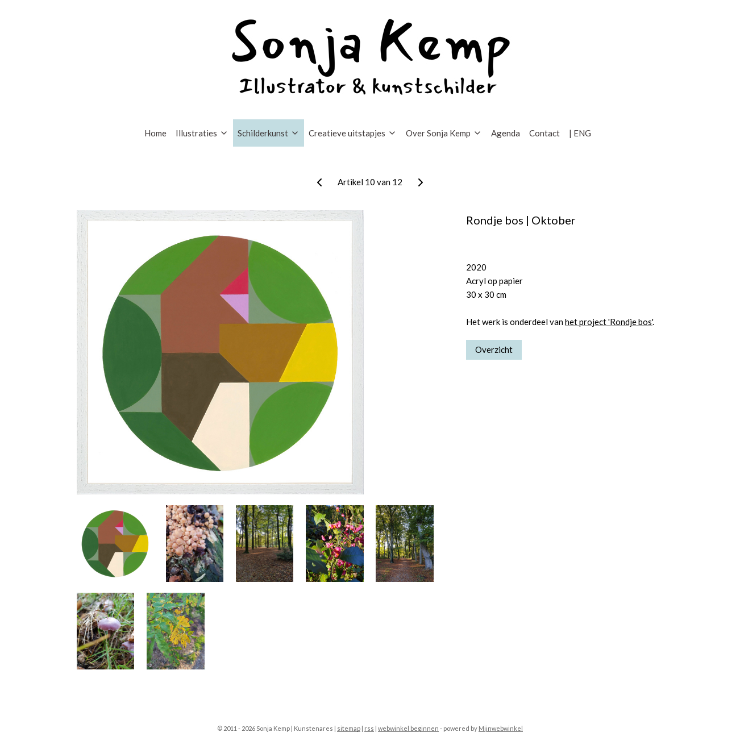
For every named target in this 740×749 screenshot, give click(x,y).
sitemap (348, 728)
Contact (544, 133)
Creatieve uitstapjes (353, 133)
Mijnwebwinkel (501, 728)
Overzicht (494, 349)
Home (155, 133)
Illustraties (202, 133)
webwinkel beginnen (408, 728)
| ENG (580, 133)
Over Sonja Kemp (444, 133)
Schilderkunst (269, 133)
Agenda (505, 133)
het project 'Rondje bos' (608, 322)
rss (369, 728)
